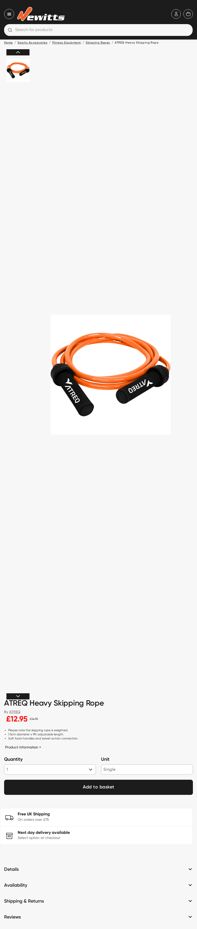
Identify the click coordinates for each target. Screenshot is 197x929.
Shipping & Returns (24, 901)
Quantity (13, 759)
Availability (15, 885)
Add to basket (98, 787)
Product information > (23, 747)
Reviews (12, 917)
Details (11, 869)
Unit (105, 759)
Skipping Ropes (98, 42)
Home (8, 42)
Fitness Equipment (66, 42)
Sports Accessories (32, 42)
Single (109, 769)
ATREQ (14, 711)
